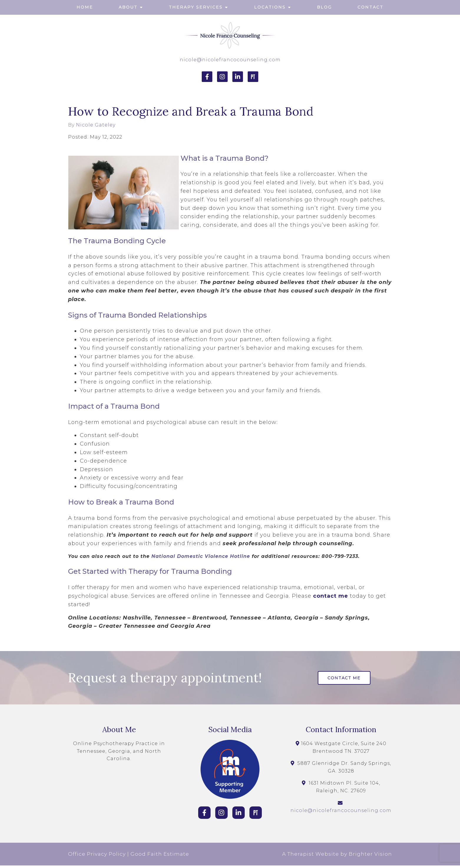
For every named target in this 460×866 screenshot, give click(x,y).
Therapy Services (196, 7)
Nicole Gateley (95, 125)
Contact (370, 7)
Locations (270, 7)
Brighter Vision (370, 854)
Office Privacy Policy (97, 854)
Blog (324, 7)
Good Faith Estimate (159, 854)
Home (85, 7)
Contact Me (345, 678)
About (128, 7)
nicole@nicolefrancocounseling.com (230, 60)
